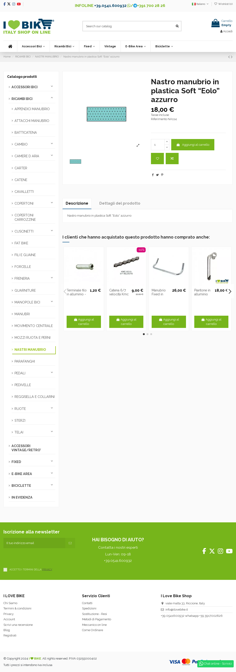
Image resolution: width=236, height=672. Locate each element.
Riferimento (159, 119)
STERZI (20, 420)
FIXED (16, 462)
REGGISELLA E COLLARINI (35, 397)
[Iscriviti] (70, 543)
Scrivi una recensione (18, 625)
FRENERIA (22, 278)
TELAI (19, 432)
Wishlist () (223, 4)
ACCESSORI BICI (25, 87)
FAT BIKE (21, 243)
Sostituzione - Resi (94, 614)
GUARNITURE (25, 290)
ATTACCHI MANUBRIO (32, 121)
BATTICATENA (26, 132)
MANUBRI (22, 314)
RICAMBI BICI (22, 99)
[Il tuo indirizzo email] (34, 543)
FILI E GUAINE (25, 255)
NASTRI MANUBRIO (30, 349)
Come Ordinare (92, 630)
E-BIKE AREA (22, 474)
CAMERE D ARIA (27, 156)
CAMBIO (21, 144)
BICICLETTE (21, 485)
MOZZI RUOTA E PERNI (32, 337)
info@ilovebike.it (176, 609)
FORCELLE (23, 267)
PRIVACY (47, 569)
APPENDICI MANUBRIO (32, 109)
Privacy (8, 614)
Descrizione (77, 203)
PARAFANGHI (25, 361)
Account (9, 619)
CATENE (21, 180)
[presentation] (38, 557)
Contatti (87, 603)
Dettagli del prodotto (119, 203)
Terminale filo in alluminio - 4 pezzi (77, 294)
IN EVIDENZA (22, 497)
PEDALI (20, 373)
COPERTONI (24, 203)
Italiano (200, 4)
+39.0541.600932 (110, 5)
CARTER (21, 168)
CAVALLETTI (24, 192)
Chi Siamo (10, 603)
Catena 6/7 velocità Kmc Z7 (119, 294)
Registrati (9, 635)
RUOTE (20, 409)
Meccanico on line (94, 625)
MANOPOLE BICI (27, 302)
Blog (6, 630)
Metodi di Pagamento (96, 619)
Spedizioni (89, 608)
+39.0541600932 (172, 616)
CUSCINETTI (24, 231)
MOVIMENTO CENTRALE (34, 326)
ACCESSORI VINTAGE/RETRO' (26, 448)
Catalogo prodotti (22, 77)
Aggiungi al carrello (192, 144)
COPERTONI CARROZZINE (25, 217)
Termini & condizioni (17, 608)
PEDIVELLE (23, 385)
